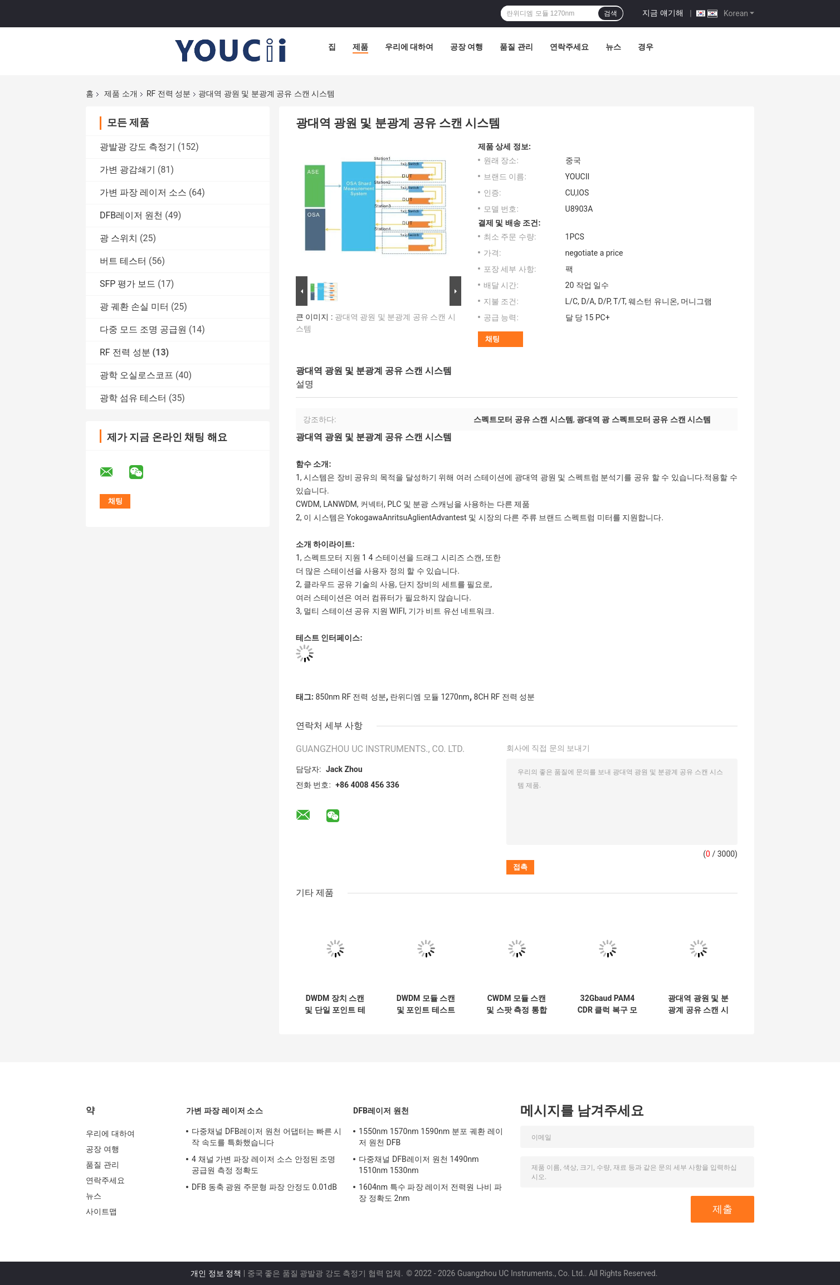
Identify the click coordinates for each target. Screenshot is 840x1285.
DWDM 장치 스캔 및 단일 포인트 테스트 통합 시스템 (335, 1004)
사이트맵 (101, 1211)
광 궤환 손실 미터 (134, 306)
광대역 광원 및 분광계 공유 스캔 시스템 (698, 1004)
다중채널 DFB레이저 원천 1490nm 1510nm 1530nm (419, 1165)
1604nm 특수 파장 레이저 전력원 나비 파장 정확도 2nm (430, 1193)
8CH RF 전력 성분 (504, 696)
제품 (360, 46)
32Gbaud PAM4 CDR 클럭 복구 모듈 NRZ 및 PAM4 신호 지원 (607, 1004)
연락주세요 (569, 46)
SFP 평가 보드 (127, 284)
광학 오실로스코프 (136, 375)
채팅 (492, 339)
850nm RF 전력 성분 (350, 696)
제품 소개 (120, 93)
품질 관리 (516, 46)
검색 (610, 13)
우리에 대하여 (409, 46)
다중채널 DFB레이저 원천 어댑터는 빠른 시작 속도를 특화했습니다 (266, 1137)
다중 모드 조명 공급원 (143, 329)
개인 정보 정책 (216, 1273)
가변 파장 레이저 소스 (143, 192)
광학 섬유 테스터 (133, 398)
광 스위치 (119, 238)
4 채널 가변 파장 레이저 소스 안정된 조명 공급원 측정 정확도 (264, 1165)
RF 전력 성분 (168, 93)
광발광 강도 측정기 (137, 146)
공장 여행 (466, 46)
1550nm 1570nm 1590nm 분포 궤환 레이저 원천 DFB (431, 1137)
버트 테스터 (123, 261)
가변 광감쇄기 (127, 169)
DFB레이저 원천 (131, 215)
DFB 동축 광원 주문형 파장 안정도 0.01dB (264, 1187)
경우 (645, 46)
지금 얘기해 (662, 12)
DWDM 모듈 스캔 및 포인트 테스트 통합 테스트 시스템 (426, 1004)
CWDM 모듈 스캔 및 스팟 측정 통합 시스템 (516, 1004)
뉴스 (613, 46)
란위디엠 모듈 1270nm (429, 696)
